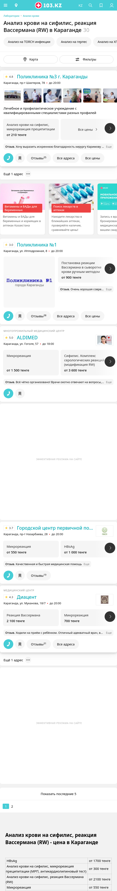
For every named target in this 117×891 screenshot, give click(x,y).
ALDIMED (27, 337)
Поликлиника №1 (37, 244)
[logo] (48, 5)
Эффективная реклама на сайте (59, 459)
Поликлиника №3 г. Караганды (52, 76)
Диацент (26, 597)
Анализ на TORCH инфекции (29, 42)
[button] (5, 5)
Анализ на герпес (74, 42)
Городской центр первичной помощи (55, 528)
